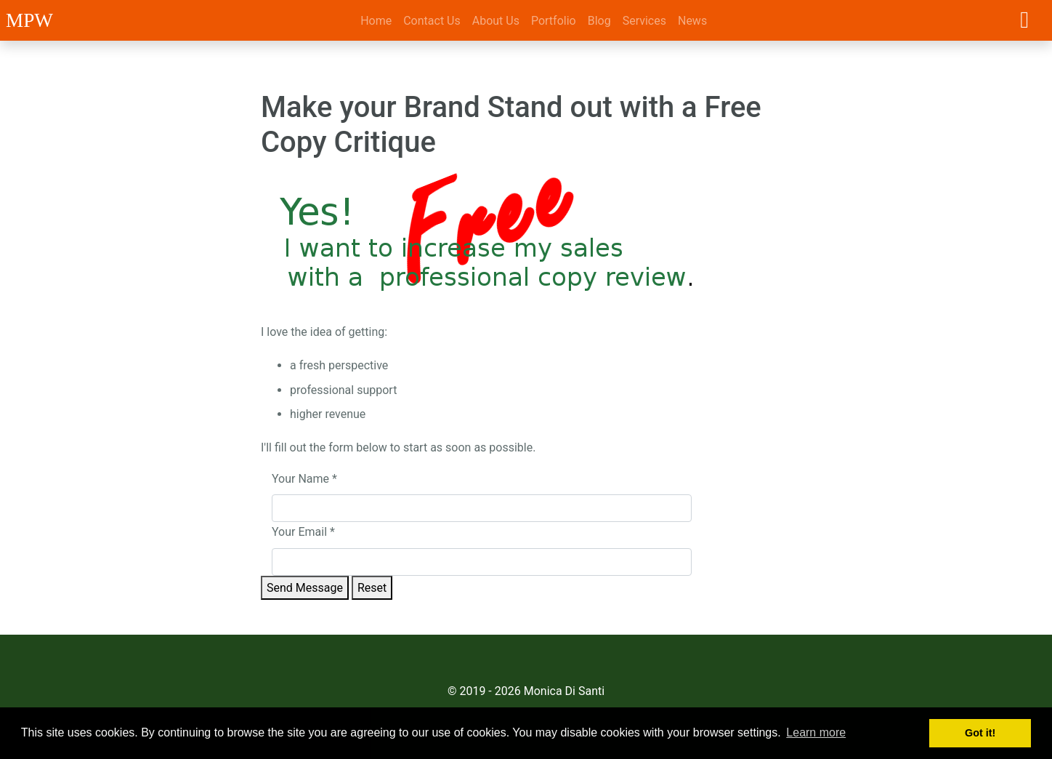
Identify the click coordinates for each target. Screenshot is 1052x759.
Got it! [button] (980, 733)
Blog (599, 21)
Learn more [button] (816, 732)
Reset (372, 588)
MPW (29, 20)
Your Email (303, 532)
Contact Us (432, 21)
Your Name (304, 479)
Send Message (305, 588)
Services (644, 21)
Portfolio (553, 21)
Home (376, 21)
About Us (495, 21)
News (692, 21)
